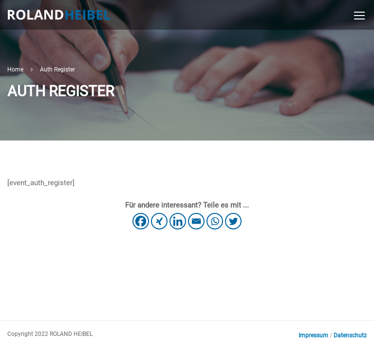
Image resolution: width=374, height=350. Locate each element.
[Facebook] (140, 221)
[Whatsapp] (214, 221)
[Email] (196, 221)
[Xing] (159, 221)
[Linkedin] (177, 221)
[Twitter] (233, 221)
